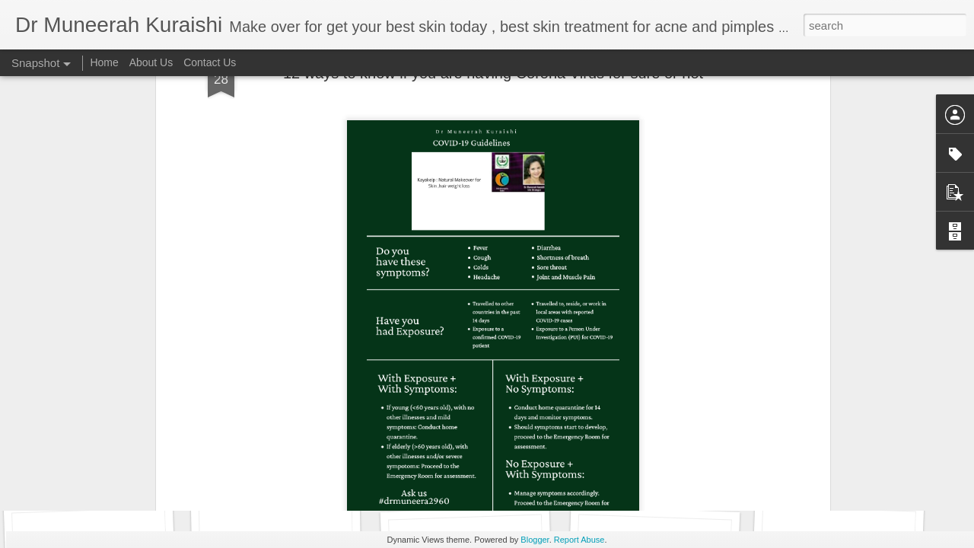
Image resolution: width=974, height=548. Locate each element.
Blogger (534, 539)
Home (104, 62)
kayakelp (512, 379)
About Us (151, 62)
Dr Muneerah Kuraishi (554, 359)
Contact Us (209, 62)
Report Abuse (579, 539)
